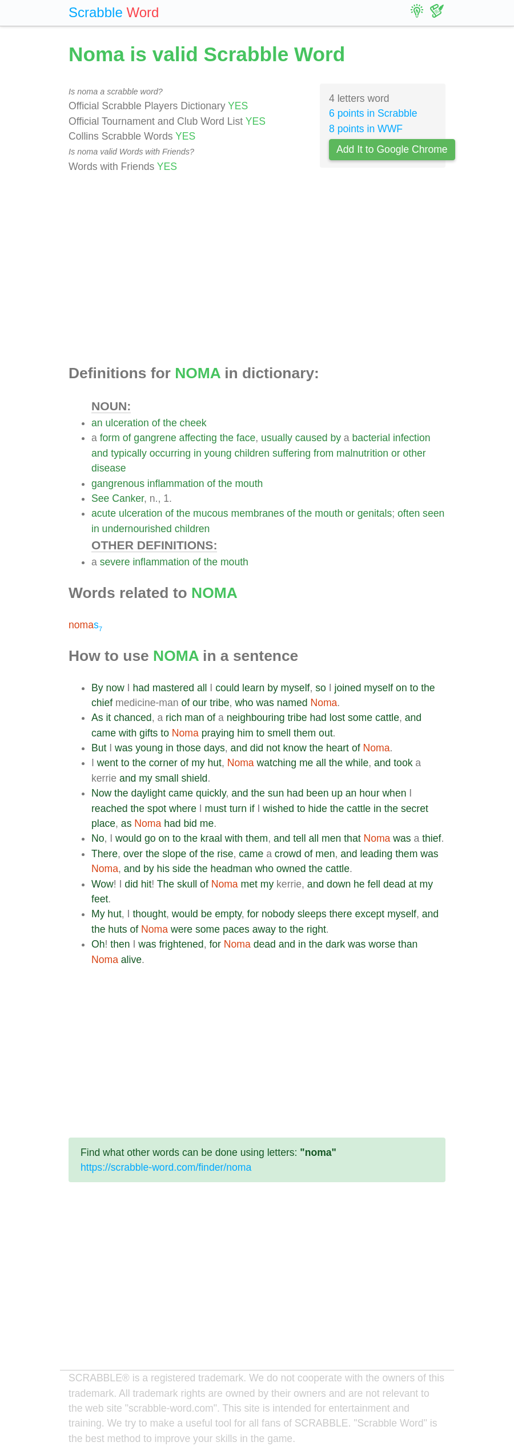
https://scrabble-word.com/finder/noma (166, 1167)
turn (238, 808)
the (169, 423)
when (394, 793)
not (273, 748)
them (305, 733)
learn (253, 688)
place (103, 823)
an (97, 423)
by (335, 437)
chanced (133, 717)
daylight (148, 793)
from (324, 453)
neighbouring (256, 717)
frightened (181, 944)
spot (156, 808)
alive (131, 959)
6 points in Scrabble (373, 113)
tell (299, 838)
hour (369, 793)
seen (433, 513)
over (133, 853)
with (127, 733)
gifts (148, 733)
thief (431, 838)
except (369, 914)
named (292, 702)
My (98, 914)
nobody (278, 914)
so (320, 688)
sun (276, 793)
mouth (249, 483)
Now (101, 793)
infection (412, 437)
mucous (210, 513)
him (245, 733)
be (206, 914)
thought (149, 914)
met (249, 884)
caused (311, 437)
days (214, 748)
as (126, 823)
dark (335, 944)
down (339, 884)
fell (374, 884)
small (166, 778)
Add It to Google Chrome (392, 149)
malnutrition (362, 453)
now (115, 688)
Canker (128, 498)
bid (189, 823)
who (244, 702)
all (202, 688)
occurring (170, 453)
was (265, 702)
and (99, 453)
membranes (257, 513)
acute (103, 513)
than (407, 944)
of (156, 423)
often (408, 513)
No (98, 838)
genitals (375, 513)
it (108, 717)
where (182, 808)
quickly (211, 793)
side (181, 868)
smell (279, 733)
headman (231, 868)
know (295, 748)
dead (394, 884)
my (197, 762)
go (150, 838)
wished (278, 808)
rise (225, 853)
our (199, 702)
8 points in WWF (366, 128)
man (194, 717)
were (181, 929)
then (120, 944)
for (253, 914)
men (331, 838)
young (218, 453)
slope (174, 853)
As (97, 717)
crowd (288, 853)
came (103, 733)
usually (276, 437)
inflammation (175, 483)
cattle (387, 717)
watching (276, 762)
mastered (173, 688)
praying (218, 733)
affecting (198, 437)
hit (146, 884)
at (412, 884)
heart (337, 748)
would (128, 838)
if (252, 808)
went (107, 762)
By (97, 688)
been (317, 793)
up (337, 793)
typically (129, 453)
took (402, 762)
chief (102, 702)
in (198, 453)
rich (174, 717)
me (306, 762)
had (140, 688)
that (352, 838)
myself (295, 688)
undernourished (137, 528)
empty (228, 914)
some (360, 717)
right (316, 929)
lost (337, 717)
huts (117, 929)
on (401, 688)
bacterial (371, 437)
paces (236, 929)
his (163, 868)
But (98, 748)
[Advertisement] (257, 269)
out (325, 733)
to (414, 688)
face (245, 437)
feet (99, 899)
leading (376, 853)
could (227, 688)
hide (317, 808)
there (340, 914)
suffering (291, 453)
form (110, 437)
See (100, 498)
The (165, 884)
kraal (211, 838)
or (395, 453)
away (264, 929)
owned (291, 868)
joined (348, 688)
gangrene (155, 437)
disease (108, 468)
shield (194, 778)
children (252, 453)
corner (163, 762)
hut (214, 762)
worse (381, 944)
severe (115, 562)
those (188, 748)
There (104, 853)
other (414, 453)
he (359, 884)
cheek (193, 423)
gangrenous (117, 483)
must (216, 808)
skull (187, 884)
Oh (98, 944)
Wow (102, 884)
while (357, 762)
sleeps (312, 914)
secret (414, 808)
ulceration (126, 423)
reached (109, 808)
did (256, 748)
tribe (219, 702)
